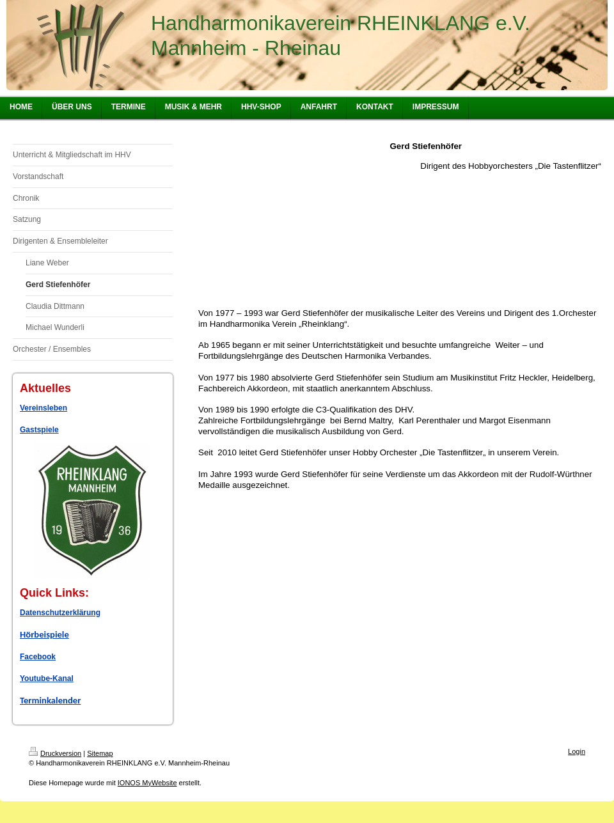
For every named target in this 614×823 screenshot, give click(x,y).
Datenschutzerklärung (60, 612)
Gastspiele (39, 429)
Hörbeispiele (44, 634)
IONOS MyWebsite (147, 783)
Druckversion (55, 753)
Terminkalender (50, 700)
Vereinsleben (43, 408)
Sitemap (100, 753)
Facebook (38, 656)
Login (576, 751)
